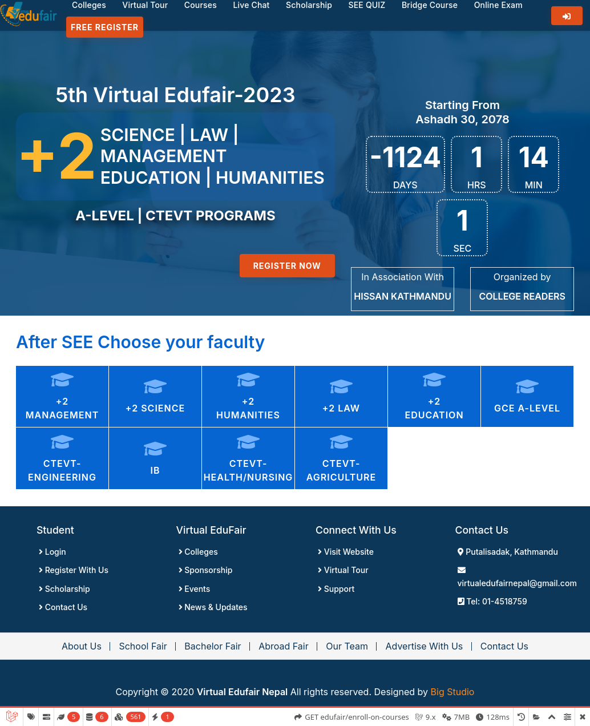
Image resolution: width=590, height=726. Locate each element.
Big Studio (453, 691)
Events (195, 589)
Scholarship (64, 589)
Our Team (347, 646)
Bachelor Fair (212, 646)
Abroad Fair (283, 646)
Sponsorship (206, 570)
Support (336, 589)
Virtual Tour (343, 570)
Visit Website (346, 551)
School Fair (143, 646)
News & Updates (213, 607)
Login (52, 551)
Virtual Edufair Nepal (242, 691)
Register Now (287, 266)
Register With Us (73, 570)
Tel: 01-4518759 (492, 601)
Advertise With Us (424, 646)
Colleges (198, 551)
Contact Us (63, 607)
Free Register (105, 27)
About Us (82, 646)
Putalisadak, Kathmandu (508, 551)
